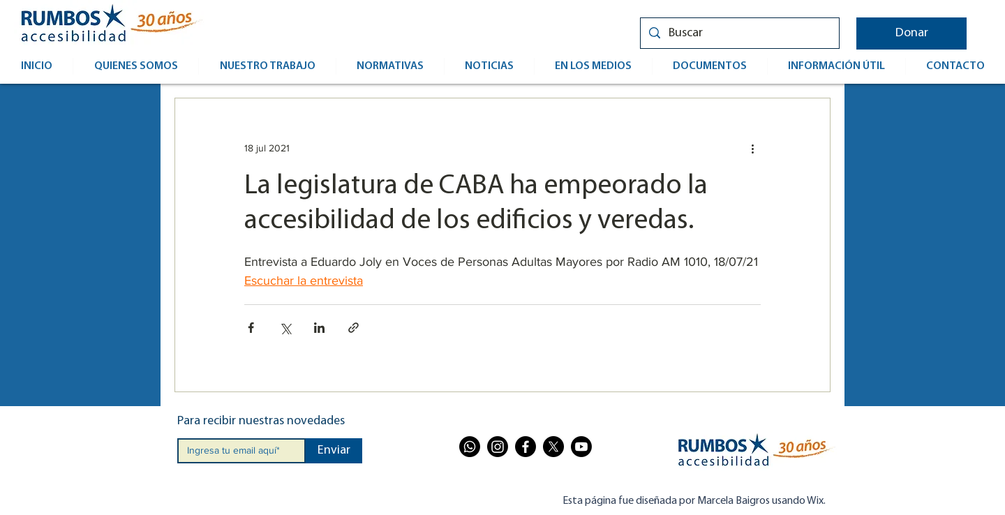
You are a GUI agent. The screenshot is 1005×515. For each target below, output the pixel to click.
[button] (911, 33)
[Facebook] (525, 446)
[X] (553, 446)
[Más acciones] (752, 148)
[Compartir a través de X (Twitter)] (285, 327)
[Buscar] (739, 33)
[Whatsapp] (469, 446)
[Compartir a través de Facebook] (251, 327)
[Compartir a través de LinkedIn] (319, 327)
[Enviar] (334, 450)
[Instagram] (497, 446)
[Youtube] (581, 446)
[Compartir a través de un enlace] (353, 327)
